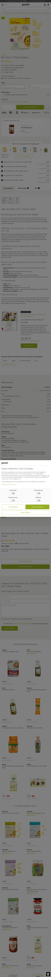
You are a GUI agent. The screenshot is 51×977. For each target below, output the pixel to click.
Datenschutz (13, 484)
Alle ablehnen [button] (13, 507)
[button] (48, 974)
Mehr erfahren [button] (25, 512)
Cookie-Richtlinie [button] (10, 477)
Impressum (4, 484)
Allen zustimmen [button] (37, 507)
